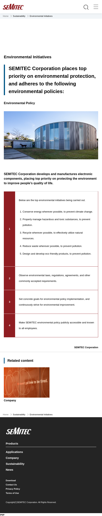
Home (5, 16)
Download (11, 480)
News (9, 469)
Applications (14, 452)
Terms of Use (12, 493)
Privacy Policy (13, 489)
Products (50, 443)
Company (12, 457)
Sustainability (15, 463)
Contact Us (11, 485)
